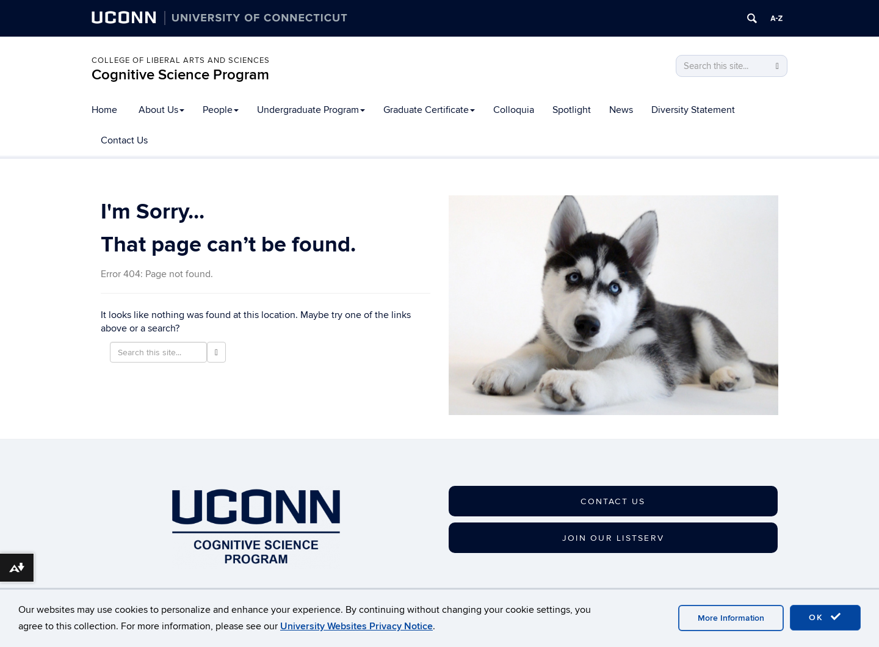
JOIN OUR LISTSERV (613, 538)
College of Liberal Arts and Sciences (181, 60)
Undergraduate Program (311, 110)
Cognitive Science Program (180, 75)
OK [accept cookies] (825, 617)
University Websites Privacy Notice (356, 626)
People (221, 110)
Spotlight (571, 110)
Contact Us (124, 140)
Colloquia (513, 110)
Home (104, 110)
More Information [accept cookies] (731, 618)
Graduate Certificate (429, 110)
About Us (161, 110)
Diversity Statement (693, 110)
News (621, 110)
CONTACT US (613, 501)
